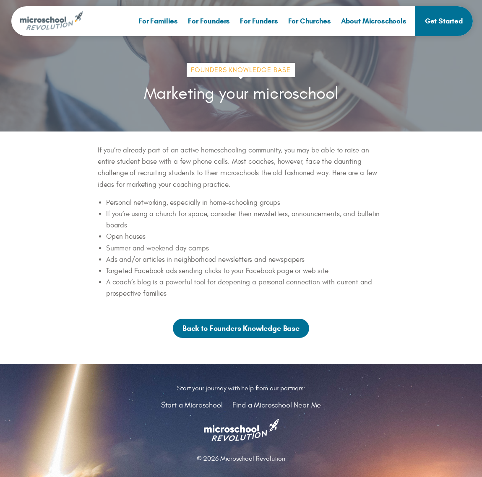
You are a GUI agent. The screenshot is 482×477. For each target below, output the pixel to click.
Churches (309, 21)
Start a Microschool (192, 405)
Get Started (444, 21)
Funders (259, 21)
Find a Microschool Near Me (276, 405)
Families (158, 21)
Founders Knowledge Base (241, 70)
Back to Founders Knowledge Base (241, 328)
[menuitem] (158, 21)
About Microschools (373, 21)
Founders (209, 21)
